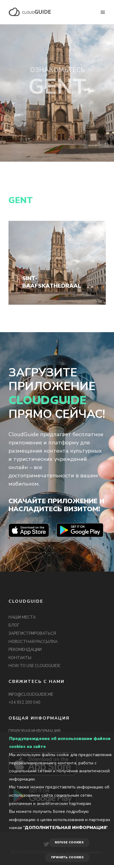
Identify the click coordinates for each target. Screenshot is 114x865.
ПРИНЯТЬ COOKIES (67, 857)
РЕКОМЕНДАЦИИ (25, 649)
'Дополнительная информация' (65, 828)
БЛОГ (14, 625)
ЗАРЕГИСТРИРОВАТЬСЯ (32, 633)
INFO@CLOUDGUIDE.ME (31, 694)
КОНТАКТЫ (20, 658)
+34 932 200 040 (24, 702)
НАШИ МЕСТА (22, 617)
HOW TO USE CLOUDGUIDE (34, 666)
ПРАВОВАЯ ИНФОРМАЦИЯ (34, 731)
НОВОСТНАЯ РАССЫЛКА (33, 641)
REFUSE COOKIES (69, 842)
